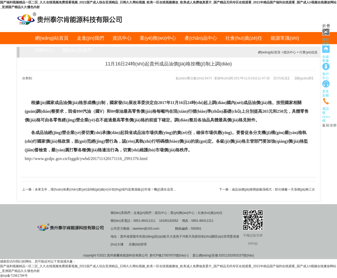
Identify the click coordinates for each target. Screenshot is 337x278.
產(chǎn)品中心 (201, 38)
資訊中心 (121, 38)
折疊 (326, 26)
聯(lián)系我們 (77, 50)
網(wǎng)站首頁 (51, 38)
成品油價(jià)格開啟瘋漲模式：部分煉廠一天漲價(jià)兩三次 (273, 189)
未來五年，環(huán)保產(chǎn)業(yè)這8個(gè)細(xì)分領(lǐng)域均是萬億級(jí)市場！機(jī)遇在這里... (105, 189)
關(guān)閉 (304, 78)
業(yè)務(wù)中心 (158, 38)
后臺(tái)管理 (138, 244)
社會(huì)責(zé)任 (243, 38)
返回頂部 (329, 125)
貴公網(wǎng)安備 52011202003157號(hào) (223, 255)
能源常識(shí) (285, 38)
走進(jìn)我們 (90, 38)
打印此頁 (281, 78)
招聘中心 (44, 50)
